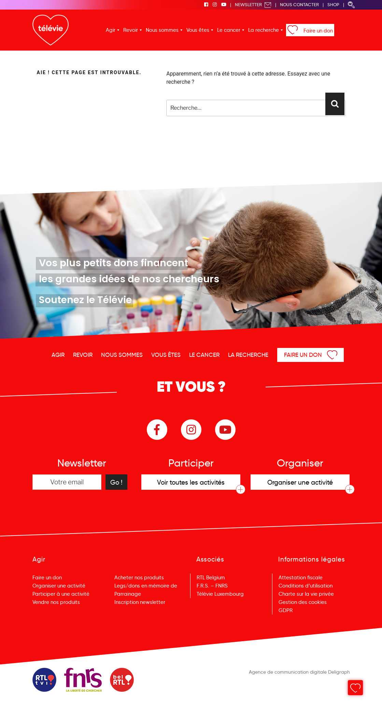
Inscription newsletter (139, 602)
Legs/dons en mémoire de (145, 586)
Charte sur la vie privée (306, 594)
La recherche (263, 30)
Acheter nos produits (139, 578)
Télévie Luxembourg (220, 594)
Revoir (130, 30)
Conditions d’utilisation (306, 586)
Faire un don (318, 31)
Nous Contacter (299, 5)
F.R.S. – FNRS (212, 586)
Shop (333, 5)
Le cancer (228, 30)
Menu (356, 688)
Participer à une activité (60, 594)
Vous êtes (197, 30)
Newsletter (253, 5)
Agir (110, 30)
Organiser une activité (58, 586)
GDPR (286, 610)
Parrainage (127, 594)
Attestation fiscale (301, 578)
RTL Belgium (211, 578)
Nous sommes (162, 30)
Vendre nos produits (56, 602)
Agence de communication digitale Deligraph (299, 672)
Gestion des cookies (303, 602)
